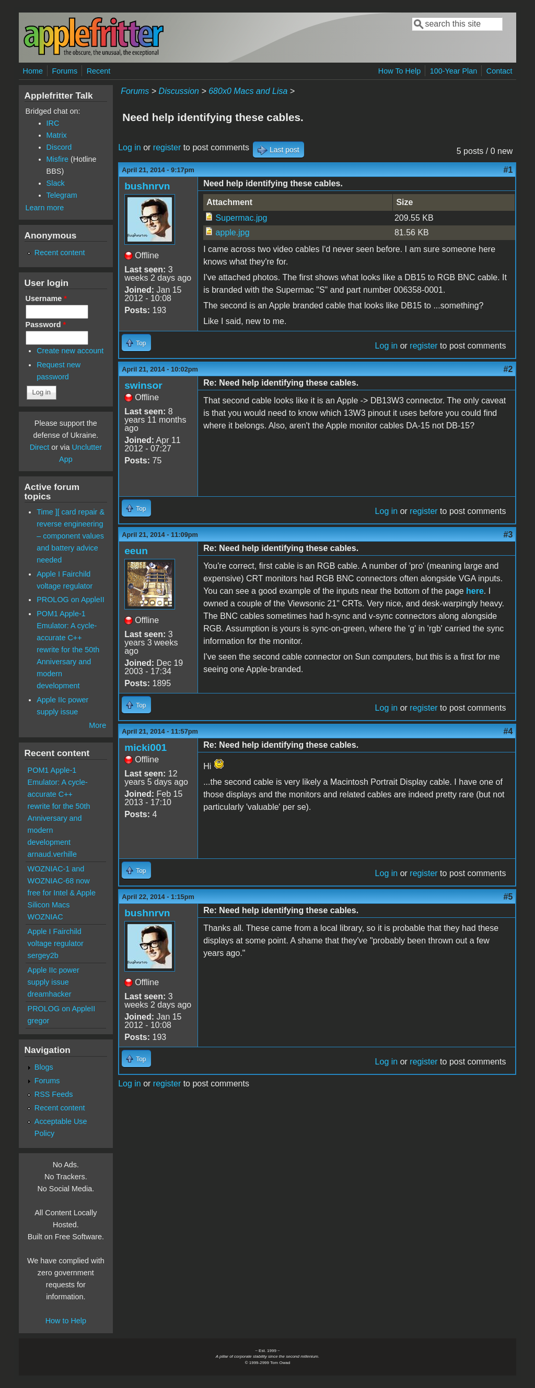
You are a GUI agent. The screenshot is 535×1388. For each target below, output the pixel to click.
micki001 (145, 747)
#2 (508, 369)
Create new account (70, 350)
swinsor (143, 385)
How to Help (65, 1321)
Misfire (57, 159)
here (475, 591)
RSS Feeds (53, 1094)
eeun (136, 550)
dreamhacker (50, 994)
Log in (129, 147)
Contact (499, 71)
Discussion (179, 91)
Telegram (61, 195)
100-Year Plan (454, 71)
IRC (53, 123)
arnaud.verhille (52, 854)
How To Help (399, 71)
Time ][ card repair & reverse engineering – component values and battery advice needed (70, 536)
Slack (55, 183)
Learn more (45, 208)
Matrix (56, 135)
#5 (508, 896)
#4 (508, 731)
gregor (39, 1020)
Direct (40, 447)
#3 (508, 534)
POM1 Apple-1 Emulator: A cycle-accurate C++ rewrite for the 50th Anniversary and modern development (68, 649)
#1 (508, 169)
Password (46, 324)
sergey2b (43, 955)
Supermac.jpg (242, 217)
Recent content (59, 252)
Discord (59, 147)
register (167, 147)
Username (46, 298)
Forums (64, 71)
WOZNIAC (45, 917)
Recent (99, 71)
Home (33, 71)
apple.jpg (233, 232)
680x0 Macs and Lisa (247, 91)
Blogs (43, 1067)
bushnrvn (147, 186)
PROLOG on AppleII (70, 599)
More (97, 725)
